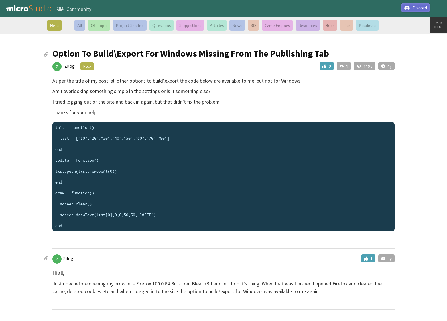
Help (54, 25)
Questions (161, 25)
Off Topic (99, 25)
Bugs (330, 25)
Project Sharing (130, 25)
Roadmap (367, 25)
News (237, 25)
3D (253, 25)
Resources (307, 25)
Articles (217, 25)
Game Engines (277, 25)
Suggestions (190, 25)
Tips (346, 25)
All (79, 25)
